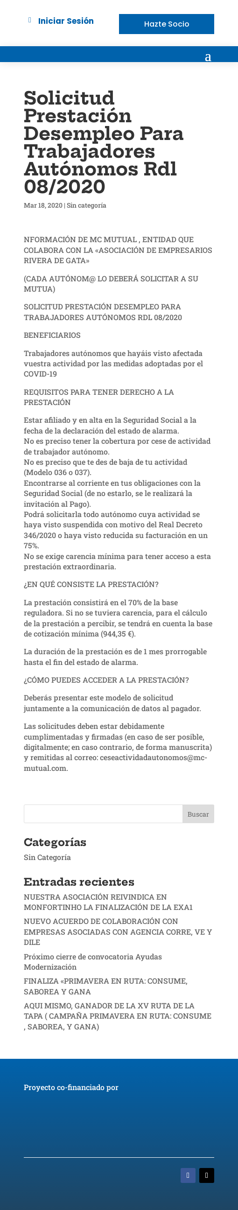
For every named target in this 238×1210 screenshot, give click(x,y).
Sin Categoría (47, 857)
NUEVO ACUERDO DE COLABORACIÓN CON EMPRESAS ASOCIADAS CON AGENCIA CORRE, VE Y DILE (118, 931)
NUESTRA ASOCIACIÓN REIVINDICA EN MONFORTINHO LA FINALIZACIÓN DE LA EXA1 (108, 902)
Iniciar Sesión (66, 21)
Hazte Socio (166, 24)
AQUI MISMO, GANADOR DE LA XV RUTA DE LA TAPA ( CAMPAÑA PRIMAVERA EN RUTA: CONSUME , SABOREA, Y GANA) (117, 1015)
